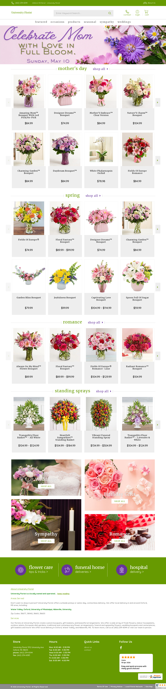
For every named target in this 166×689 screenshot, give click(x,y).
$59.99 (137, 308)
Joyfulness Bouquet (65, 297)
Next (157, 102)
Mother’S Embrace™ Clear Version (101, 114)
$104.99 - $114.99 (101, 308)
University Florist (21, 12)
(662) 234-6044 (21, 3)
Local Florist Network (134, 687)
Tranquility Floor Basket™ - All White (28, 436)
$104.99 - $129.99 (101, 376)
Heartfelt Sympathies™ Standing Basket (64, 437)
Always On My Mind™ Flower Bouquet (28, 367)
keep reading (63, 593)
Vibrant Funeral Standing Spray (101, 436)
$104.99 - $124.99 (28, 445)
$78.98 (101, 181)
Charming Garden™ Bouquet (29, 171)
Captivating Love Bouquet (101, 298)
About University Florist (22, 589)
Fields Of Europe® (28, 239)
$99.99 (65, 308)
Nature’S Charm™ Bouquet (137, 114)
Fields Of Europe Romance (137, 171)
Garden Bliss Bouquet (29, 297)
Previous (8, 102)
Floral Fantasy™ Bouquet (65, 240)
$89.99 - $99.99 (65, 250)
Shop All (99, 69)
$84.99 (29, 123)
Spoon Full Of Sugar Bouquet (137, 298)
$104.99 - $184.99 (65, 445)
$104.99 (137, 123)
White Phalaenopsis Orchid (101, 171)
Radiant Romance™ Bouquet (137, 367)
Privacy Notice (116, 687)
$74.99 (65, 123)
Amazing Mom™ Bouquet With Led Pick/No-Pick (29, 115)
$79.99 (29, 308)
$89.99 (29, 376)
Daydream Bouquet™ (65, 170)
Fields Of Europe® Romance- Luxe (101, 367)
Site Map (149, 687)
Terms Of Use (102, 687)
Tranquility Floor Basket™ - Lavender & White (137, 437)
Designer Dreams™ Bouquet (65, 114)
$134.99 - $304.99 (101, 445)
